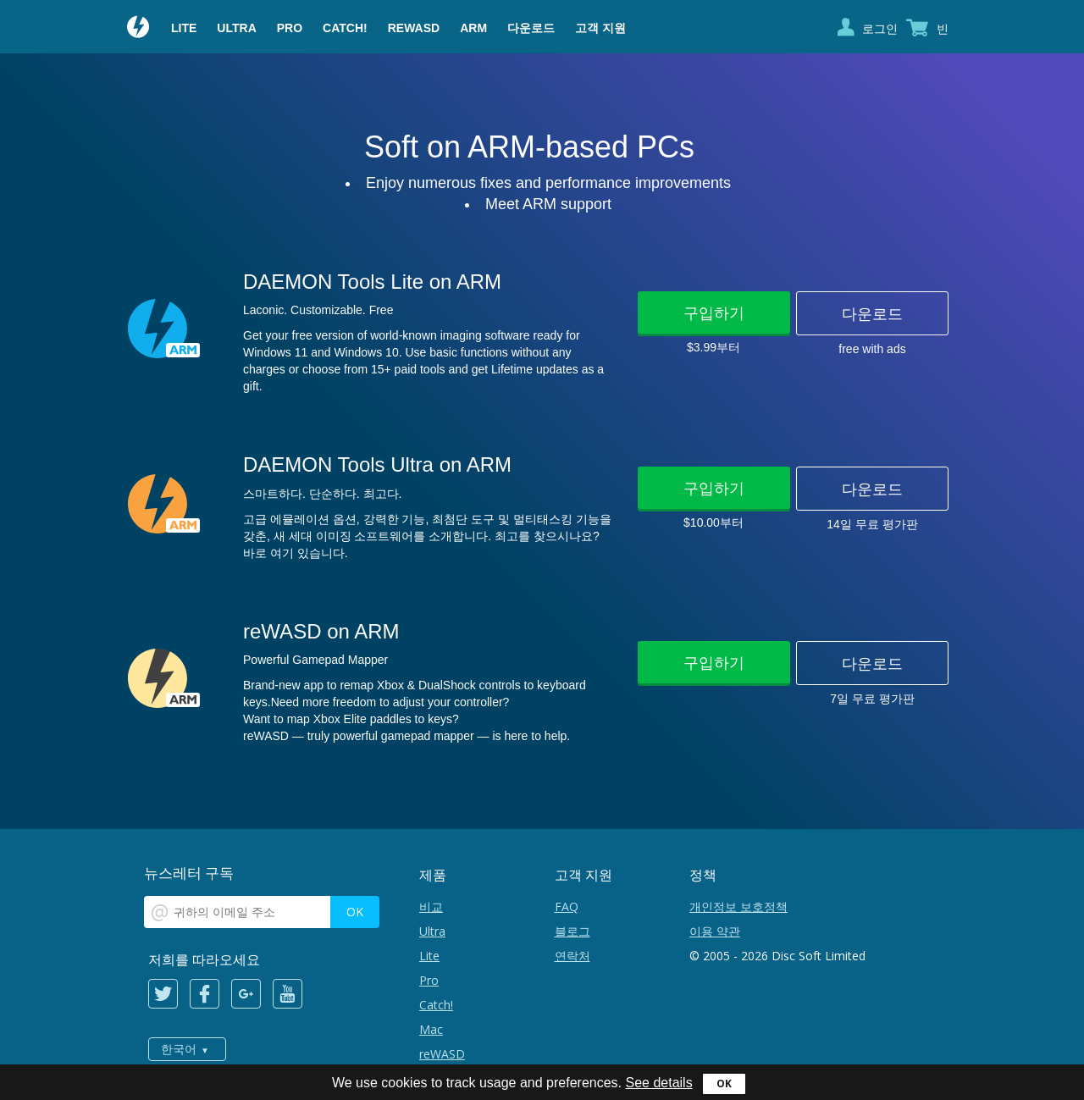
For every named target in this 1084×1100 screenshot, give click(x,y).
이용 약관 (714, 931)
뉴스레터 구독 (189, 872)
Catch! (345, 28)
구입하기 (713, 312)
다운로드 (531, 28)
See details (658, 1082)
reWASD (414, 28)
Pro (289, 28)
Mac (431, 1029)
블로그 (572, 931)
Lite (183, 28)
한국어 (178, 1049)
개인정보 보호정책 (738, 906)
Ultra (236, 28)
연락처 (572, 956)
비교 (431, 906)
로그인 (880, 28)
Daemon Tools (139, 29)
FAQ (566, 906)
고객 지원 (600, 28)
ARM (473, 28)
